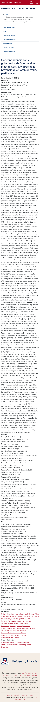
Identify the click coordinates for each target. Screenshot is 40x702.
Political (4, 642)
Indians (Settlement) (8, 635)
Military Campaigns (7, 614)
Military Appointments (31, 616)
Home (7, 15)
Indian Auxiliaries (20, 633)
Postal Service (25, 619)
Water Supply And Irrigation (22, 621)
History (29, 645)
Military (9, 642)
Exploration (5, 647)
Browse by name (9, 36)
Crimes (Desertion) (7, 623)
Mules (3, 616)
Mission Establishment (8, 628)
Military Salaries (11, 616)
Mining (23, 645)
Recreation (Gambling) (8, 626)
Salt (33, 628)
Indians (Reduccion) (23, 626)
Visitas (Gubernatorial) (24, 628)
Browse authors (9, 47)
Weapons (20, 616)
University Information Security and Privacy (20, 695)
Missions (18, 645)
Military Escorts (20, 635)
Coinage (4, 631)
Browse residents (10, 39)
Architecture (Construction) (10, 619)
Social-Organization (8, 645)
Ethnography (24, 642)
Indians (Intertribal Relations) (24, 614)
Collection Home (9, 28)
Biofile (5, 32)
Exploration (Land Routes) (10, 638)
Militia (37, 614)
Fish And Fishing (7, 621)
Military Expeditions (21, 623)
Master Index (7, 43)
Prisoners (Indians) (7, 633)
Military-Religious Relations (16, 631)
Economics (16, 642)
